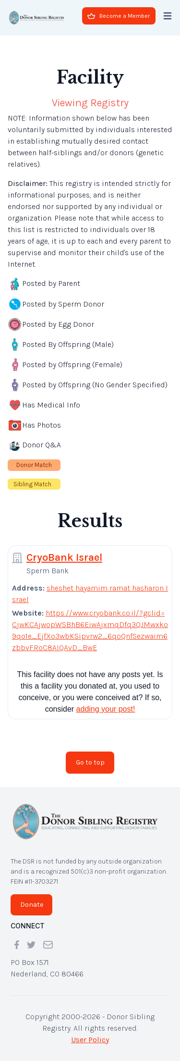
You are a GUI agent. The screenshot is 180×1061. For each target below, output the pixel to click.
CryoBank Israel (64, 557)
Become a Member (118, 15)
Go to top (90, 762)
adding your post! (105, 709)
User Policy (90, 1039)
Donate (31, 905)
